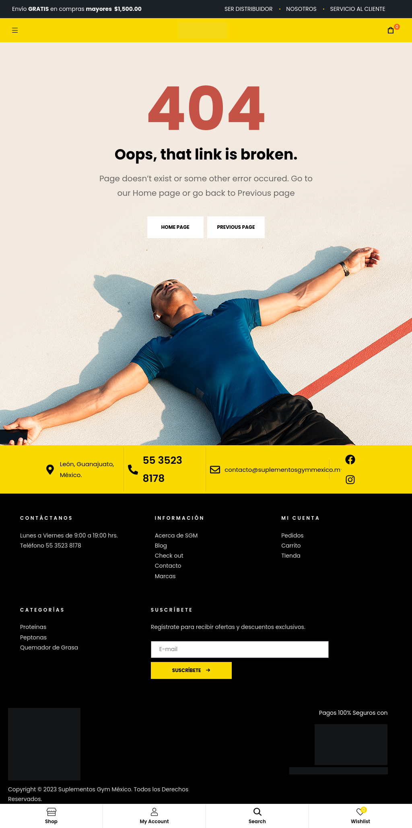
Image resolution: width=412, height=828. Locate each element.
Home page (175, 227)
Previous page (236, 227)
